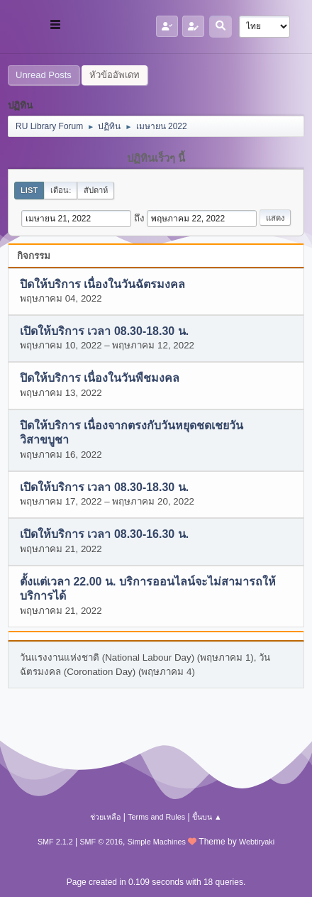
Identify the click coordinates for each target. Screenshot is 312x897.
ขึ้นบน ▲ (207, 817)
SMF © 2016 (101, 841)
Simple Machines (157, 841)
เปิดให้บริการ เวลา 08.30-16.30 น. (104, 535)
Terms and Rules (156, 817)
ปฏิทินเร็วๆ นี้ (156, 158)
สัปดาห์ (96, 190)
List (29, 190)
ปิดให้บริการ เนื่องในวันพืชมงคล (99, 379)
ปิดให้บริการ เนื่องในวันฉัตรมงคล (102, 284)
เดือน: (60, 190)
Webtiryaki (256, 841)
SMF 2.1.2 (55, 841)
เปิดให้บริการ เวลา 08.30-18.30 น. (104, 331)
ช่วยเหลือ (105, 817)
